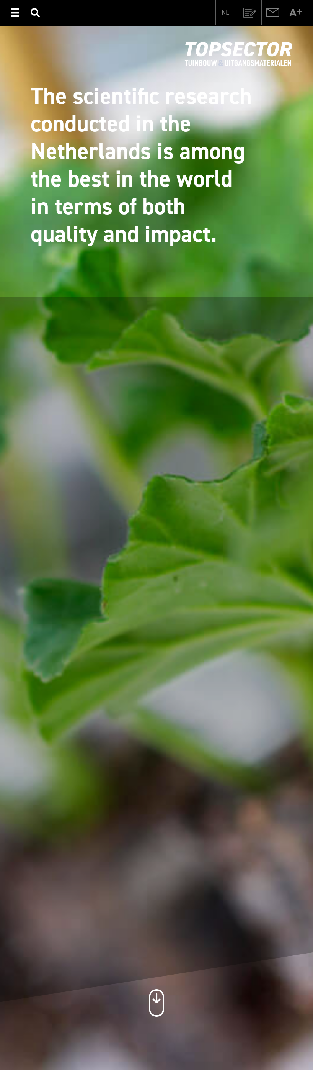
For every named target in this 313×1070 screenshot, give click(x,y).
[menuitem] (225, 12)
